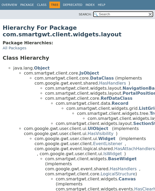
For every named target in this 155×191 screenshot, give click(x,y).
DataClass (102, 78)
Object (42, 68)
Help (101, 5)
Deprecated (72, 5)
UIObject (98, 128)
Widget (106, 138)
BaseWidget (122, 158)
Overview (9, 5)
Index (89, 5)
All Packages (15, 48)
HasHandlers (112, 83)
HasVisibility (100, 133)
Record (120, 103)
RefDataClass (116, 98)
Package (27, 5)
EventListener (107, 143)
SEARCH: (85, 14)
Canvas (127, 178)
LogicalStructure (118, 173)
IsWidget (113, 153)
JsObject (89, 73)
